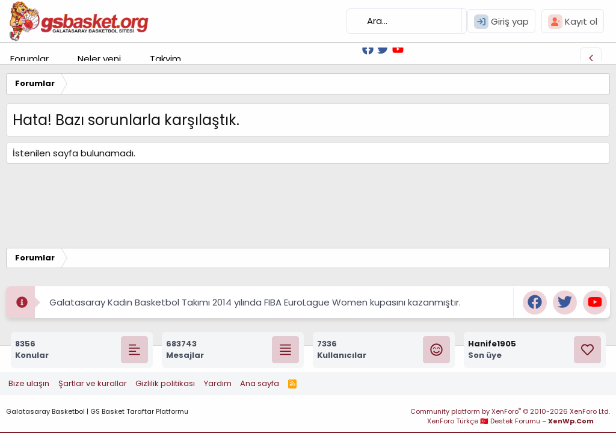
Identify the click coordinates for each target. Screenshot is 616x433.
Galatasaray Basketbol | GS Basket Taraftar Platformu (97, 411)
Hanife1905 (492, 343)
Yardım (218, 383)
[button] (58, 59)
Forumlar (29, 58)
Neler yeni (99, 58)
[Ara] (406, 21)
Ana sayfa (259, 383)
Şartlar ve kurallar (92, 383)
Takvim (165, 58)
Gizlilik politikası (165, 383)
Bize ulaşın (28, 383)
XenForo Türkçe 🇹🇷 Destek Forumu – (510, 421)
